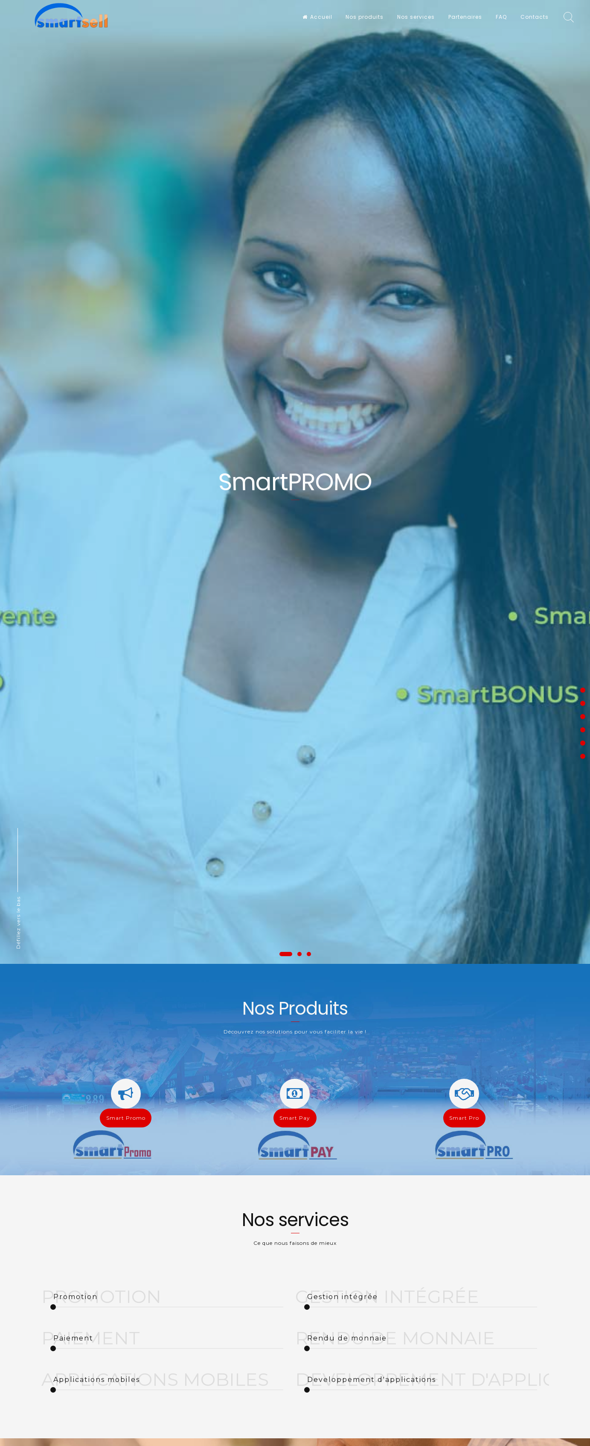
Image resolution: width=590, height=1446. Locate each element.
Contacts (534, 16)
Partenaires (465, 16)
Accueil (317, 16)
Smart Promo (125, 1118)
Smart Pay (294, 1118)
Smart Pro (464, 1118)
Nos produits (365, 16)
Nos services (416, 16)
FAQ (501, 16)
